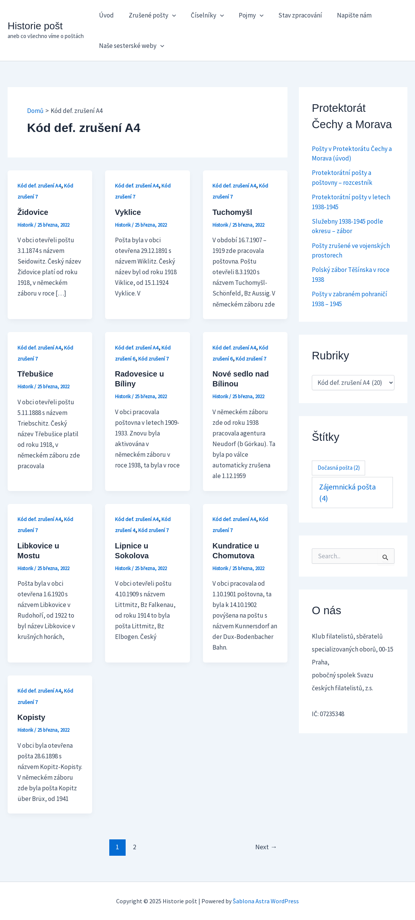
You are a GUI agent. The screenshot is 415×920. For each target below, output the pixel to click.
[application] (169, 15)
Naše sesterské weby (130, 45)
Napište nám (344, 15)
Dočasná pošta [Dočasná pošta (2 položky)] (339, 467)
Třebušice (35, 374)
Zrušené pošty (149, 15)
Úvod (105, 15)
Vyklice (128, 212)
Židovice (33, 212)
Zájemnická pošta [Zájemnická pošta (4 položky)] (347, 492)
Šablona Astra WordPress (266, 901)
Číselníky (202, 15)
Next (266, 846)
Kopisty (31, 717)
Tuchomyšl (232, 212)
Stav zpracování (292, 15)
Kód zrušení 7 (153, 358)
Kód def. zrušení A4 (39, 185)
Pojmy (244, 15)
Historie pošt (35, 26)
